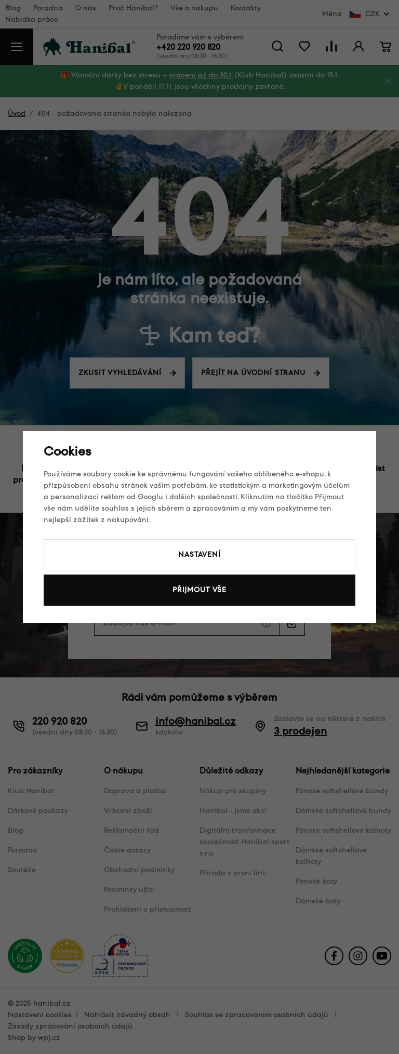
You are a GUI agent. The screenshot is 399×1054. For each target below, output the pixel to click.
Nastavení (199, 554)
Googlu (150, 496)
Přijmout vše (199, 589)
